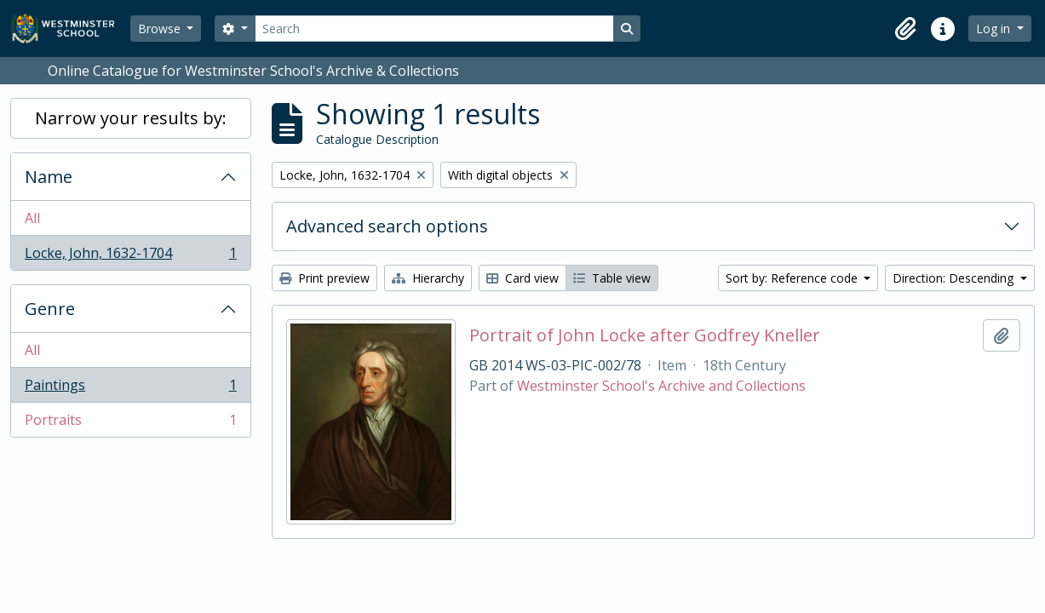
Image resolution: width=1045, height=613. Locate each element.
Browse (161, 28)
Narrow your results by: (131, 117)
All (32, 218)
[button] (905, 29)
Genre (50, 308)
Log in (994, 28)
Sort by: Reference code (793, 278)
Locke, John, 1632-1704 (130, 256)
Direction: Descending (955, 278)
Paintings (130, 389)
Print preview (324, 278)
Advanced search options (387, 226)
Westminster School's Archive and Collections (661, 385)
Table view (612, 278)
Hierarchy (428, 278)
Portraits (130, 423)
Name (48, 176)
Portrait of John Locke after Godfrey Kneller (644, 335)
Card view (522, 278)
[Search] (434, 28)
